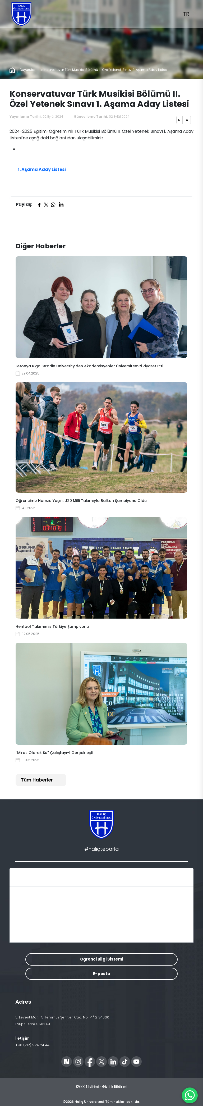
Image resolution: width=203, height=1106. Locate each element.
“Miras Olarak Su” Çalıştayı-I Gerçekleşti (54, 752)
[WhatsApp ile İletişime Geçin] (190, 1095)
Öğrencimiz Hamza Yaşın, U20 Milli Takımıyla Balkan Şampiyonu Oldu (81, 500)
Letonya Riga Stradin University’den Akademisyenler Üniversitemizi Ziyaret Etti (89, 366)
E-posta (101, 973)
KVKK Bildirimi (87, 1086)
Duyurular (27, 69)
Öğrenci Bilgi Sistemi (101, 959)
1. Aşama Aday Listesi (42, 169)
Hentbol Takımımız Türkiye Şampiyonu (52, 626)
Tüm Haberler (37, 780)
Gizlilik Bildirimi (114, 1086)
